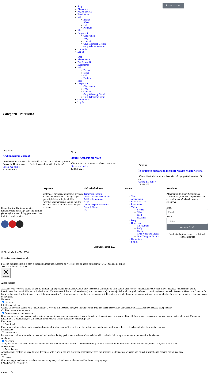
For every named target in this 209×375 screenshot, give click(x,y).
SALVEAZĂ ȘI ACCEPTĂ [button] (14, 363)
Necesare (9, 302)
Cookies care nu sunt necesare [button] (15, 310)
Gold (85, 25)
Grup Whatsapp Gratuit (94, 43)
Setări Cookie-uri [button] (10, 266)
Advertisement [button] (8, 346)
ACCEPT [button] (24, 266)
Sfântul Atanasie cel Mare (86, 157)
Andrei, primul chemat (16, 155)
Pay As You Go (84, 11)
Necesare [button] (5, 299)
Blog (79, 30)
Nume (169, 216)
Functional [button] (6, 321)
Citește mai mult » (11, 167)
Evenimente (83, 14)
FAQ (85, 38)
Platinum (87, 27)
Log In (80, 51)
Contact (87, 41)
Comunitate (83, 49)
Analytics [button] (5, 338)
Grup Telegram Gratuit (94, 46)
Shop (79, 6)
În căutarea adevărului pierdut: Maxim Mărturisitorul (170, 170)
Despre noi (82, 33)
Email (169, 207)
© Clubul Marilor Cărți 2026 (15, 252)
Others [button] (4, 354)
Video (80, 17)
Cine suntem (89, 35)
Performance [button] (7, 329)
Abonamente (83, 9)
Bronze (86, 19)
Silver (86, 22)
